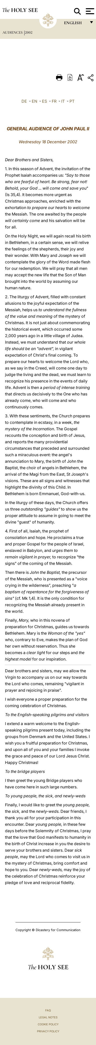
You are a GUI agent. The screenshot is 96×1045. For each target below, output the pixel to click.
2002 (28, 32)
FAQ (48, 1010)
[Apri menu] (89, 11)
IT (63, 101)
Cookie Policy (48, 1024)
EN (34, 101)
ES (44, 101)
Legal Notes (48, 1017)
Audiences (13, 32)
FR (54, 101)
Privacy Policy (48, 1031)
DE (24, 101)
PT (72, 101)
